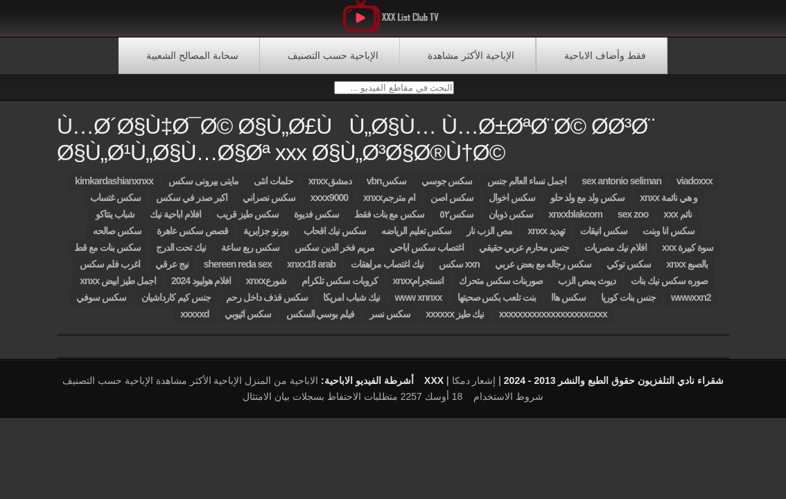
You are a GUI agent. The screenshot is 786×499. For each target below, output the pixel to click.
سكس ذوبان (511, 220)
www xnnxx (418, 303)
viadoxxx (694, 187)
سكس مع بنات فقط (389, 220)
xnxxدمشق (329, 187)
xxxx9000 (329, 203)
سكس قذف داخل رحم (267, 303)
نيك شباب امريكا (351, 303)
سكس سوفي (101, 303)
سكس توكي (628, 270)
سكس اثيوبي (248, 320)
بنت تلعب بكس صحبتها (496, 303)
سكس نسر (389, 320)
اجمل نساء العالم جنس (526, 187)
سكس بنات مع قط (107, 253)
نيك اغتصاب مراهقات (387, 270)
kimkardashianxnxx (114, 187)
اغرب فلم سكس (110, 270)
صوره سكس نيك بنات (669, 286)
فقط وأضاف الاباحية (605, 55)
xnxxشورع (266, 286)
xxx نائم (677, 220)
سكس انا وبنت (669, 237)
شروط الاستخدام (508, 402)
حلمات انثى (273, 187)
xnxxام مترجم (389, 203)
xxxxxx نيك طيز (455, 320)
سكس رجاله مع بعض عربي (543, 270)
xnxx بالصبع (687, 270)
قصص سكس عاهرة (192, 237)
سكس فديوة (316, 220)
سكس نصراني (269, 203)
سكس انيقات (603, 237)
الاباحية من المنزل (281, 386)
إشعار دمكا (474, 386)
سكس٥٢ (456, 220)
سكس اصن (451, 203)
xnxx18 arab (311, 270)
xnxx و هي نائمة (668, 203)
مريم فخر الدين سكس (334, 253)
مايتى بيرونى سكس (203, 187)
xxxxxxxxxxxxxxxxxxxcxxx (553, 320)
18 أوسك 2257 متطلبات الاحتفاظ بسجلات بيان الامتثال (352, 402)
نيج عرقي (172, 270)
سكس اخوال (512, 203)
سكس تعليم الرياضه (416, 237)
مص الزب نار (489, 237)
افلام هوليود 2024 (201, 286)
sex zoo (633, 220)
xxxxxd (194, 320)
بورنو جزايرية (265, 237)
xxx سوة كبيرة (687, 253)
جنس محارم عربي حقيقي (524, 253)
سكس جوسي (447, 187)
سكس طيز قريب (247, 220)
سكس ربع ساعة (250, 253)
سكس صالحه (117, 237)
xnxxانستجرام (418, 286)
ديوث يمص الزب (586, 286)
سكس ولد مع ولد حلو (587, 203)
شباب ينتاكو (115, 220)
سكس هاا (568, 303)
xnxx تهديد (546, 237)
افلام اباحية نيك (175, 220)
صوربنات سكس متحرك (501, 286)
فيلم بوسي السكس (320, 320)
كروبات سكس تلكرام (340, 286)
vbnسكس (386, 187)
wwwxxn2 (691, 303)
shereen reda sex (238, 270)
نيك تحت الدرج (181, 253)
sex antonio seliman (621, 187)
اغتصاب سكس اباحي (427, 253)
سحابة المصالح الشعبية (192, 55)
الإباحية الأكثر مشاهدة (471, 55)
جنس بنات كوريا (628, 303)
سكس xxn (459, 270)
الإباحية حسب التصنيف (333, 55)
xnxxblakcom (575, 220)
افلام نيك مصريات (615, 253)
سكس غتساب (115, 203)
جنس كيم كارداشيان (176, 303)
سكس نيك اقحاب (335, 237)
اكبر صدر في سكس (191, 203)
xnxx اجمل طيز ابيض (118, 286)
